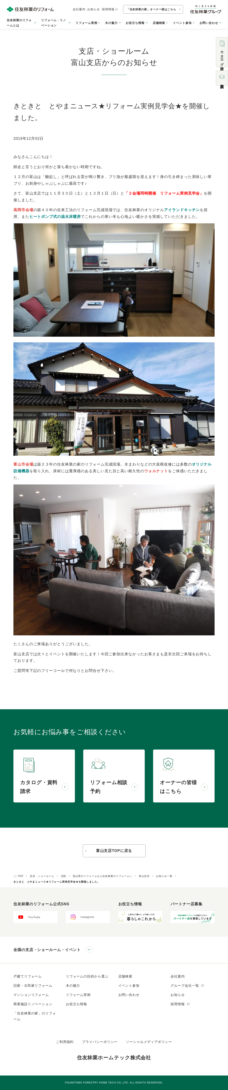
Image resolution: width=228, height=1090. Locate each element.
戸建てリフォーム (27, 976)
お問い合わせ (128, 995)
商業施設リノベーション (32, 1004)
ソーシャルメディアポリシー (149, 1042)
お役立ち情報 (76, 1004)
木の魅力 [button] (111, 23)
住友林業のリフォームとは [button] (19, 22)
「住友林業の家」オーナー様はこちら (151, 9)
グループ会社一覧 (187, 985)
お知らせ (93, 9)
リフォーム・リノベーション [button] (53, 22)
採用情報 (110, 9)
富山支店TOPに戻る (114, 851)
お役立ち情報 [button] (135, 23)
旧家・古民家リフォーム (32, 985)
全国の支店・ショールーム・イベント (47, 950)
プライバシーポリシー (99, 1042)
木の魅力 (73, 985)
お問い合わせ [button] (208, 23)
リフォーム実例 (86, 23)
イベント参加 (182, 23)
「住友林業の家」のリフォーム (34, 1016)
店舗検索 (159, 23)
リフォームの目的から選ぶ (87, 976)
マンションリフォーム (31, 995)
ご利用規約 (65, 1042)
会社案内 (79, 9)
